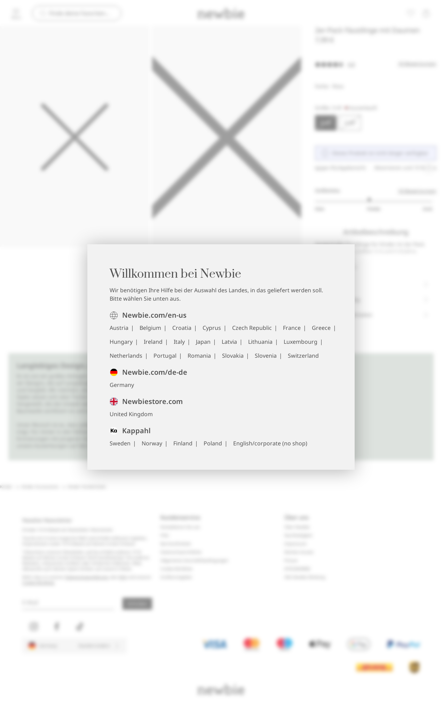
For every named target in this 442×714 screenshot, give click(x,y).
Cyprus (212, 328)
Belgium (150, 328)
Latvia (229, 342)
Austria (119, 328)
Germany (122, 385)
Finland (182, 443)
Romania (199, 355)
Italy (179, 342)
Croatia (181, 328)
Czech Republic (252, 328)
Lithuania (260, 342)
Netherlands (126, 355)
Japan (203, 342)
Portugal (164, 355)
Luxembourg (300, 342)
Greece (321, 328)
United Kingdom (131, 414)
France (292, 328)
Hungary (121, 342)
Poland (213, 443)
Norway (152, 443)
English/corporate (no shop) (270, 443)
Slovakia (233, 355)
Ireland (153, 342)
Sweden (120, 443)
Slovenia (266, 355)
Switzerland (303, 355)
